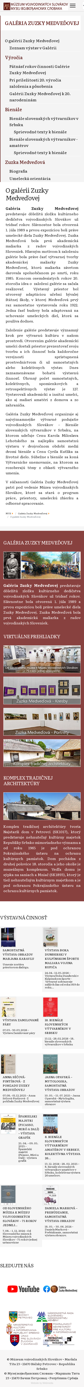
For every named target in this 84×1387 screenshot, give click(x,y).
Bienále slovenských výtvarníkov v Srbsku (43, 121)
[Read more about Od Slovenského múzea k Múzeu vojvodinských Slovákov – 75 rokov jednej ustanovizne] (8, 1195)
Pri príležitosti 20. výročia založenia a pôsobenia (35, 83)
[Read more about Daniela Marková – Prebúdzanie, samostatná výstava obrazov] (50, 1195)
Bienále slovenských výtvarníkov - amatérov (43, 142)
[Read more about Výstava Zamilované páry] (8, 1007)
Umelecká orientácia (30, 178)
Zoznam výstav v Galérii (33, 47)
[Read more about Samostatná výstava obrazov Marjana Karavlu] (8, 937)
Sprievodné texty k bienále (40, 131)
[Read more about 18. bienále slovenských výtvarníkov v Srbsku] (50, 1007)
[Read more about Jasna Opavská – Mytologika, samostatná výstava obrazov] (50, 1064)
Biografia (18, 171)
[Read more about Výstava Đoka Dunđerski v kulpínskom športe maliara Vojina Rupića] (50, 937)
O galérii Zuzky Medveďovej (32, 40)
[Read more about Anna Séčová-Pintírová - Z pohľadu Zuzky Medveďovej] (8, 1064)
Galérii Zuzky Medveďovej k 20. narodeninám (40, 97)
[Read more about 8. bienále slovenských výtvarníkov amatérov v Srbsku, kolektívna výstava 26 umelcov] (50, 1124)
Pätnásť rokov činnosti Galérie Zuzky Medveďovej (39, 69)
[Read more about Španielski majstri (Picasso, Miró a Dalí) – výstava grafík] (8, 1124)
